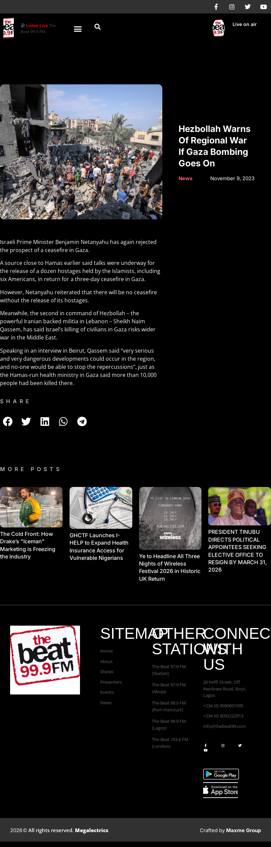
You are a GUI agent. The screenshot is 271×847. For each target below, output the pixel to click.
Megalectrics (91, 830)
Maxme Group (243, 830)
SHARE (16, 401)
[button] (78, 28)
